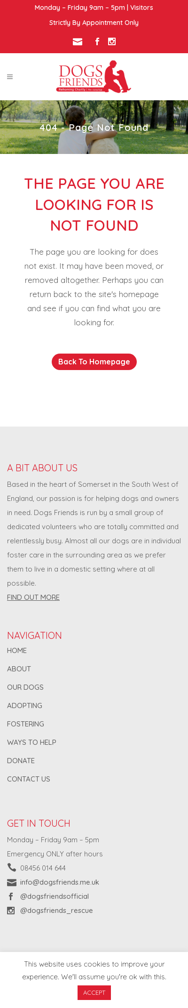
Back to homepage (94, 361)
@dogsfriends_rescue (56, 910)
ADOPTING (24, 705)
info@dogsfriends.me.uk (59, 882)
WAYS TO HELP (31, 742)
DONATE (21, 760)
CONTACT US (28, 778)
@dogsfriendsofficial (54, 896)
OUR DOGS (25, 687)
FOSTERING (25, 723)
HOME (17, 650)
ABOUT (19, 668)
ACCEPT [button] (94, 992)
